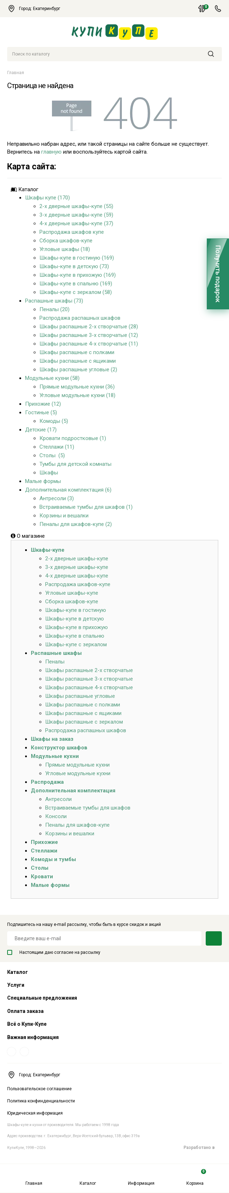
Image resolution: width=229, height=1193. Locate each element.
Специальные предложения (42, 998)
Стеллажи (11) (56, 447)
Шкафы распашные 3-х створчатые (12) (88, 335)
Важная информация (33, 1037)
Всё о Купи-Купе (27, 1024)
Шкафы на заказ (52, 739)
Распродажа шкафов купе (71, 232)
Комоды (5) (53, 421)
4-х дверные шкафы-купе (76, 576)
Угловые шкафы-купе (71, 593)
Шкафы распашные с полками (76, 352)
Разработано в (202, 1147)
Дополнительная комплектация (73, 790)
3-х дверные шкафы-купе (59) (76, 215)
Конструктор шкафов (59, 747)
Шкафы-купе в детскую (74, 618)
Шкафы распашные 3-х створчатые (89, 679)
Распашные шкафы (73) (54, 301)
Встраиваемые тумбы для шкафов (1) (86, 507)
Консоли (56, 816)
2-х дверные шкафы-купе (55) (76, 206)
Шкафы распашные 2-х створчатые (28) (88, 326)
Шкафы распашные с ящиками (77, 361)
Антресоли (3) (56, 498)
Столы (39, 868)
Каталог (88, 1177)
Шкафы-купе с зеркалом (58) (75, 292)
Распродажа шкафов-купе (77, 584)
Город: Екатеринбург (37, 8)
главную (51, 152)
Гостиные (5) (41, 412)
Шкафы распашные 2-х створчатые (89, 670)
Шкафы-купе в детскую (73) (74, 266)
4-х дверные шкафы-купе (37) (76, 223)
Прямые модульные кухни (77, 765)
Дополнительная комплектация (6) (68, 490)
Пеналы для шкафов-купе (77, 825)
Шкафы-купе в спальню (74, 636)
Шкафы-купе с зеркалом (76, 644)
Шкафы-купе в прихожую (76, 627)
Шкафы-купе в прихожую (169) (77, 275)
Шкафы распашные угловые (80, 696)
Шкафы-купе (48, 550)
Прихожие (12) (43, 404)
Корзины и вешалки (64, 515)
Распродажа (47, 782)
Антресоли (58, 799)
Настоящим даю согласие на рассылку (53, 952)
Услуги (15, 985)
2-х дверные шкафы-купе (76, 558)
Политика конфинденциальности (41, 1100)
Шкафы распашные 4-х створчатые (89, 687)
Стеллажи (44, 850)
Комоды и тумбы (53, 859)
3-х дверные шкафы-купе (76, 567)
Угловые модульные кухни (77, 773)
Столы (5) (52, 455)
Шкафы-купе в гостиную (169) (76, 258)
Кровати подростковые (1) (72, 438)
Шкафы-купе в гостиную (75, 610)
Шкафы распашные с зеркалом (84, 722)
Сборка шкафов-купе (65, 240)
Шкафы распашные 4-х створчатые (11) (88, 343)
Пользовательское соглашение (39, 1088)
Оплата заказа (25, 1011)
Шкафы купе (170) (47, 197)
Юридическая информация (35, 1113)
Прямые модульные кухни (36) (77, 386)
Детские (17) (41, 429)
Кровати (42, 876)
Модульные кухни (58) (52, 378)
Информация (141, 1177)
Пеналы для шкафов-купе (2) (75, 524)
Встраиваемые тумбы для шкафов (87, 808)
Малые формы (43, 481)
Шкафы (48, 472)
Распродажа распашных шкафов (79, 318)
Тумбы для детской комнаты (75, 464)
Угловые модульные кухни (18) (77, 395)
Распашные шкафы (56, 653)
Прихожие (44, 842)
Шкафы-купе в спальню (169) (75, 283)
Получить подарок (218, 274)
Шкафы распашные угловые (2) (78, 369)
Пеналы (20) (54, 309)
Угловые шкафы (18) (64, 249)
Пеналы (55, 661)
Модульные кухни (55, 756)
